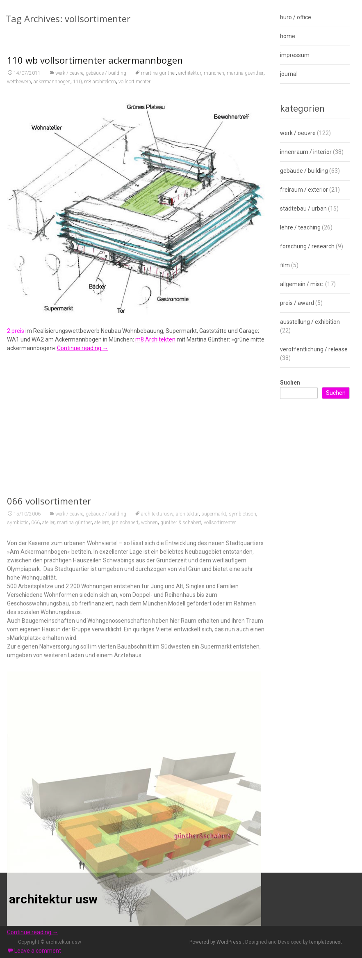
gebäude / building (106, 79)
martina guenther (245, 79)
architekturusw (157, 740)
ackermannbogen (52, 88)
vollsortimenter (134, 88)
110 (77, 88)
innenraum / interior (306, 152)
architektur (189, 79)
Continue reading (82, 354)
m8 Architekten (155, 345)
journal (289, 74)
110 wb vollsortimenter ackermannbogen (95, 66)
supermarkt (213, 740)
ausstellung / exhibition (310, 322)
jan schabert (125, 749)
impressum (295, 55)
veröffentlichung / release (314, 349)
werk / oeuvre (69, 79)
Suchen (290, 382)
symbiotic (18, 749)
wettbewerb (19, 88)
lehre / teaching (300, 227)
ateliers (101, 749)
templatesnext (325, 942)
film (285, 265)
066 (35, 749)
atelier (48, 749)
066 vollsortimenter (49, 727)
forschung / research (307, 246)
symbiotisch (242, 740)
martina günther (158, 79)
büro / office (295, 17)
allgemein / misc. (302, 284)
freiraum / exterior (304, 189)
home (287, 36)
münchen (214, 79)
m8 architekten (100, 88)
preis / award (297, 303)
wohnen (149, 749)
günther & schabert (180, 749)
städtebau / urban (303, 208)
